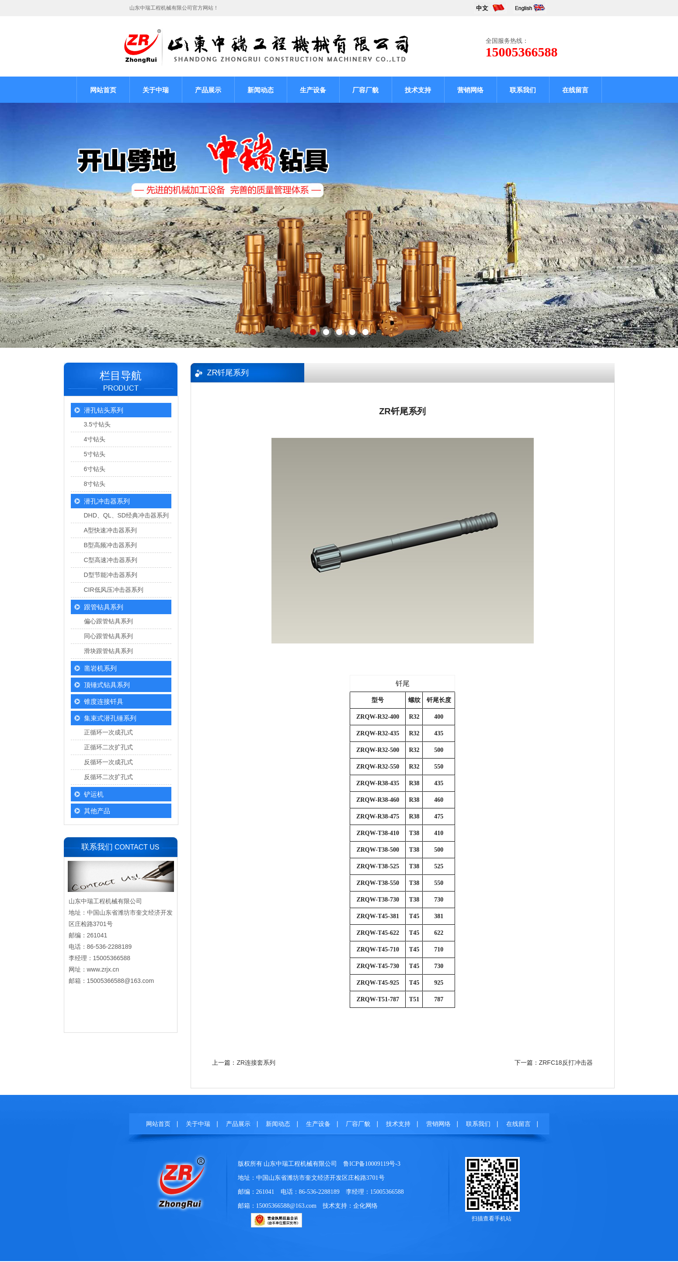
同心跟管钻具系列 (108, 636)
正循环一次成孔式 (108, 732)
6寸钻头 (95, 468)
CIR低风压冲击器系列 (113, 589)
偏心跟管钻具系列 (108, 621)
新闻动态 (260, 90)
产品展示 (208, 90)
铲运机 (94, 794)
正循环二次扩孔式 (108, 747)
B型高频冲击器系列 (110, 545)
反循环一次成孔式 (108, 762)
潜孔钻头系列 (103, 410)
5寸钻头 (95, 454)
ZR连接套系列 (255, 1062)
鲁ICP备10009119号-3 (371, 1164)
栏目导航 (121, 375)
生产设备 (313, 90)
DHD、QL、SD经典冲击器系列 (126, 515)
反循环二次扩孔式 (108, 776)
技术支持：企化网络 (350, 1206)
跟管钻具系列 (103, 607)
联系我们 (523, 90)
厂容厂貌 (365, 90)
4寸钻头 (95, 439)
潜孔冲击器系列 (107, 501)
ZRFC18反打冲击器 (566, 1062)
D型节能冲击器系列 (110, 574)
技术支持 (418, 90)
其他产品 (97, 811)
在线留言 (575, 90)
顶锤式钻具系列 (107, 685)
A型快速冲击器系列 (110, 530)
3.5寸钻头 (97, 424)
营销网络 (470, 90)
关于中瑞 (156, 90)
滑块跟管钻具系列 (108, 650)
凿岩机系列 (100, 668)
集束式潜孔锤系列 (110, 718)
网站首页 (103, 90)
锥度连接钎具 (103, 701)
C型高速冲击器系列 (110, 559)
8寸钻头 (95, 483)
